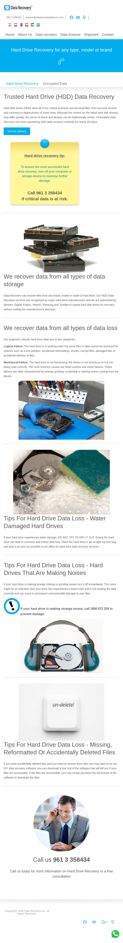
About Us (25, 35)
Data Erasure (70, 35)
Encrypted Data (55, 84)
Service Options (16, 131)
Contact (108, 35)
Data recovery (46, 35)
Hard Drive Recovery (22, 84)
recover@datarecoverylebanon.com (45, 17)
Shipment (91, 35)
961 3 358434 (13, 17)
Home (9, 35)
